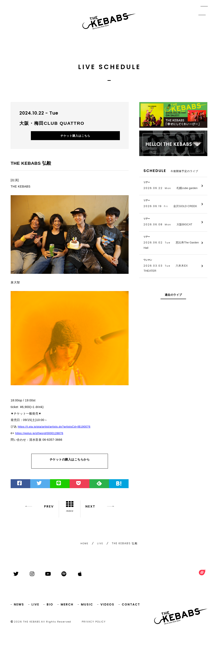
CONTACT (131, 606)
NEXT (101, 514)
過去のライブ (173, 294)
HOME (84, 547)
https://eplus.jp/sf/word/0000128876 (40, 438)
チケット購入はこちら (99, 140)
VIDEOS (107, 606)
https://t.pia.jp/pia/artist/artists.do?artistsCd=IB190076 (56, 431)
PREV (38, 514)
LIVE (100, 547)
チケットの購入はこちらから (70, 466)
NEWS (19, 606)
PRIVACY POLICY (94, 623)
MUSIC (87, 606)
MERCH (67, 606)
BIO (50, 606)
